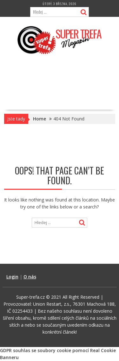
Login (12, 277)
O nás (29, 277)
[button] (59, 39)
